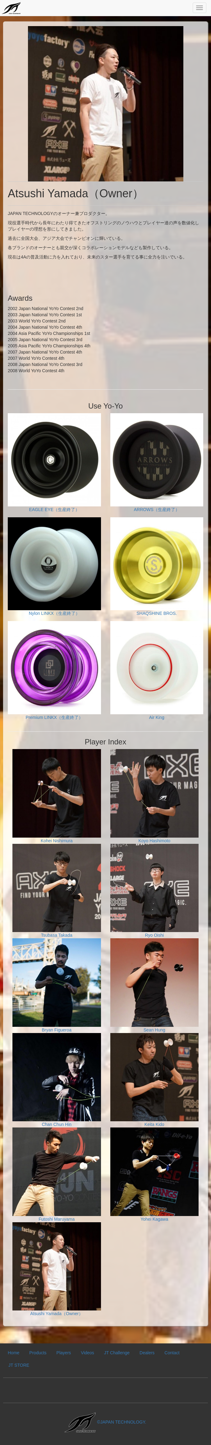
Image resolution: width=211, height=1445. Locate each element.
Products (37, 1352)
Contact (171, 1352)
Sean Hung (154, 985)
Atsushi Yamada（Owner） (56, 1269)
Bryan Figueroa (56, 985)
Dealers (147, 1352)
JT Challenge (117, 1352)
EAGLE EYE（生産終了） (54, 462)
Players (64, 1352)
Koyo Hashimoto (154, 796)
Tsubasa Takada (56, 891)
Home (13, 1352)
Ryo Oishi (154, 891)
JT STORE (18, 1365)
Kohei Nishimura (56, 796)
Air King (157, 670)
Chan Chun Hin (56, 1080)
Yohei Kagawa (154, 1174)
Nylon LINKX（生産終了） (54, 566)
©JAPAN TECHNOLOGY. (105, 1422)
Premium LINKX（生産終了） (54, 670)
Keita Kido (154, 1080)
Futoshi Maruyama (56, 1174)
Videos (87, 1352)
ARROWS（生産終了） (157, 462)
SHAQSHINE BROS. (157, 566)
